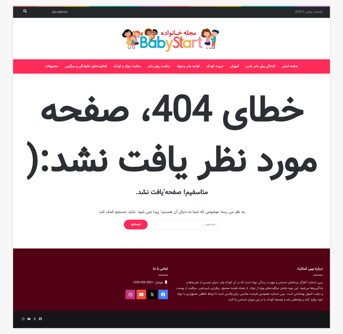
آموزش (234, 66)
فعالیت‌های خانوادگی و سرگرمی (86, 66)
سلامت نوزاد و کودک (127, 66)
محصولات (51, 66)
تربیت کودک (215, 66)
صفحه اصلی (290, 66)
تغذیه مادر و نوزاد (188, 66)
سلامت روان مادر (158, 66)
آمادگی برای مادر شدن (260, 66)
